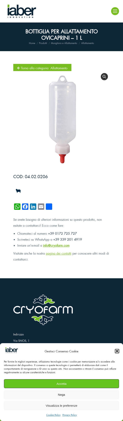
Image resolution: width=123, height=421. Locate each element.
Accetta (61, 383)
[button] (117, 351)
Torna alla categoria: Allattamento (42, 68)
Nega (61, 394)
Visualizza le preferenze (61, 405)
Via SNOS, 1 (21, 341)
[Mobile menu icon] (115, 11)
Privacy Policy (69, 415)
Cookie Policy (53, 415)
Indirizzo (18, 334)
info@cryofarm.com (56, 245)
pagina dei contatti (58, 253)
